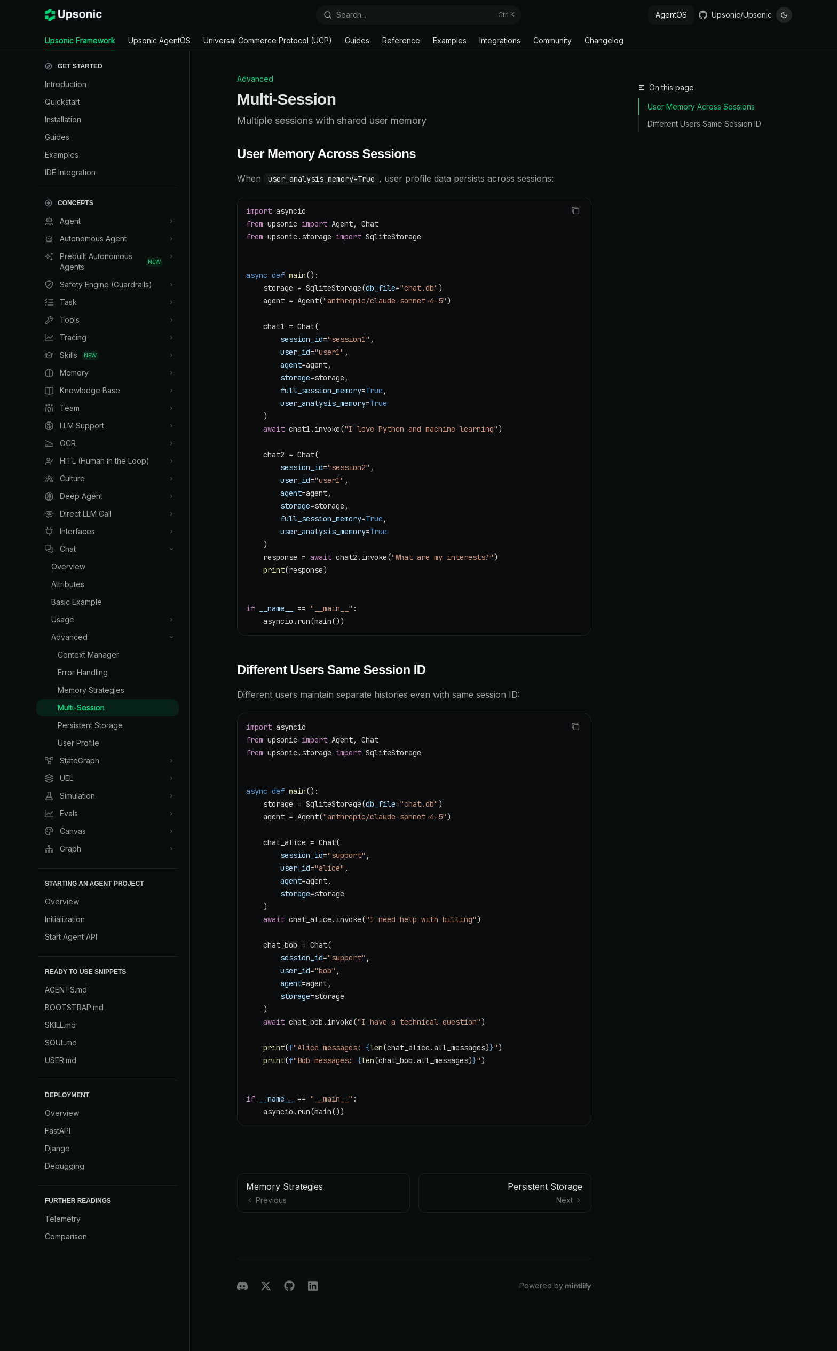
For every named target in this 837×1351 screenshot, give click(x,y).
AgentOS (671, 14)
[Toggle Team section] (107, 408)
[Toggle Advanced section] (107, 637)
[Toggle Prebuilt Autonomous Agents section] (107, 262)
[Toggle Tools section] (107, 320)
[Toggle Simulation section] (107, 796)
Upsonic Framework (80, 43)
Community (552, 43)
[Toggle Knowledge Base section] (107, 390)
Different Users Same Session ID (704, 123)
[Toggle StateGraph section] (107, 760)
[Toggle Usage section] (107, 619)
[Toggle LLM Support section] (107, 425)
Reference (401, 43)
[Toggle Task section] (107, 302)
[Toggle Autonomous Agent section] (107, 238)
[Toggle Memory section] (107, 372)
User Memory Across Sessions (701, 106)
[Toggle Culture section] (107, 478)
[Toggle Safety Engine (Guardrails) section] (107, 284)
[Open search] (418, 15)
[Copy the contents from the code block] (575, 210)
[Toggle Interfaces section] (107, 531)
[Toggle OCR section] (107, 443)
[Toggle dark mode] (784, 15)
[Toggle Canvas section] (107, 831)
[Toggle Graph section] (107, 848)
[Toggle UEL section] (107, 778)
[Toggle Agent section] (107, 221)
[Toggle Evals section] (107, 813)
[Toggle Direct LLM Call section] (107, 513)
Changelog (604, 43)
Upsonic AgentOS (159, 43)
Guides (357, 43)
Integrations (499, 43)
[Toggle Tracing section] (107, 337)
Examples (450, 43)
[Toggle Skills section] (107, 355)
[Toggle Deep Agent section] (107, 496)
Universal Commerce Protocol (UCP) (267, 43)
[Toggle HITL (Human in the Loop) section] (107, 461)
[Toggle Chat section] (107, 549)
